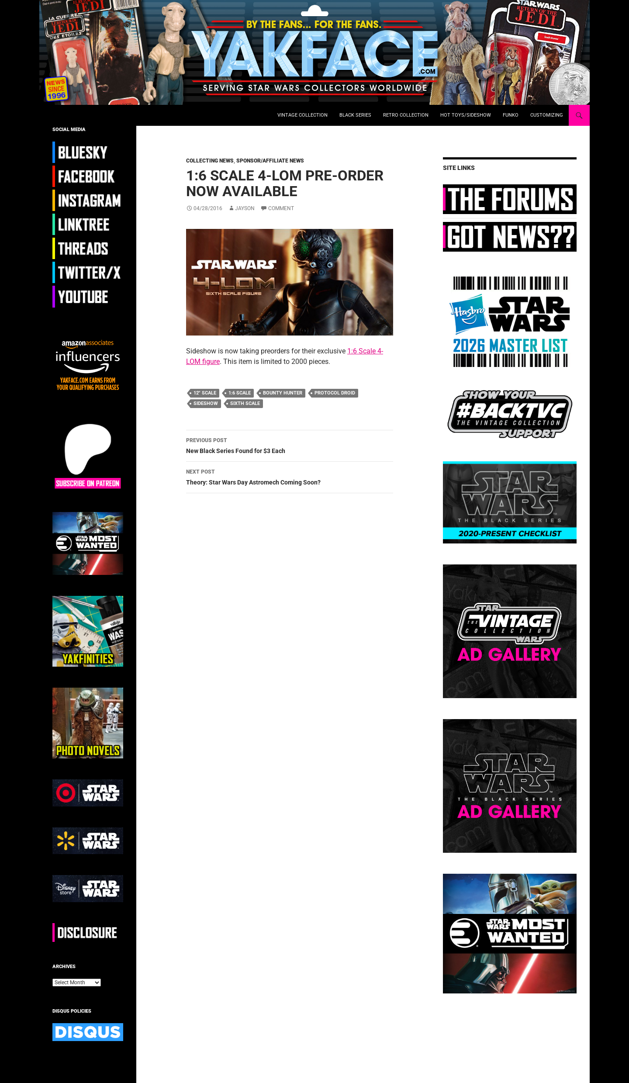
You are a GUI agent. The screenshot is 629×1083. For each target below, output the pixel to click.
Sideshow (206, 403)
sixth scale (245, 403)
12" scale (205, 393)
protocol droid (334, 393)
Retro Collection (406, 115)
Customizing (546, 115)
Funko (510, 115)
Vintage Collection (302, 115)
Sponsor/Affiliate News (270, 161)
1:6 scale (239, 393)
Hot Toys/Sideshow (465, 115)
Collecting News (210, 161)
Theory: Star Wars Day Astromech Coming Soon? (289, 476)
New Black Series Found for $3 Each (289, 444)
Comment (281, 208)
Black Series (355, 115)
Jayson (245, 208)
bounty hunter (282, 393)
